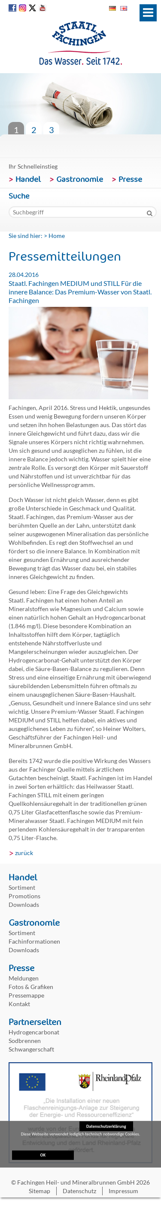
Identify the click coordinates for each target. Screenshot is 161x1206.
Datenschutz (79, 1190)
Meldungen (24, 978)
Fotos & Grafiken (31, 986)
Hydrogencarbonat (34, 1032)
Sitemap (39, 1190)
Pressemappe (26, 995)
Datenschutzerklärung (106, 1128)
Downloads (24, 904)
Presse (130, 179)
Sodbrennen (25, 1040)
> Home (54, 235)
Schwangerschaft (31, 1049)
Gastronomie (79, 179)
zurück (24, 852)
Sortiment (22, 887)
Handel (28, 179)
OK (43, 1156)
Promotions (24, 896)
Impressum (123, 1190)
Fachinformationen (34, 941)
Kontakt (19, 1003)
